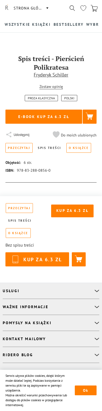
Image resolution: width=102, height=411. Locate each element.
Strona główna (31, 8)
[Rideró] (7, 8)
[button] (74, 135)
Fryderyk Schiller (51, 75)
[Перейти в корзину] (94, 8)
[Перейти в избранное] (83, 8)
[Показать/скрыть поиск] (72, 8)
